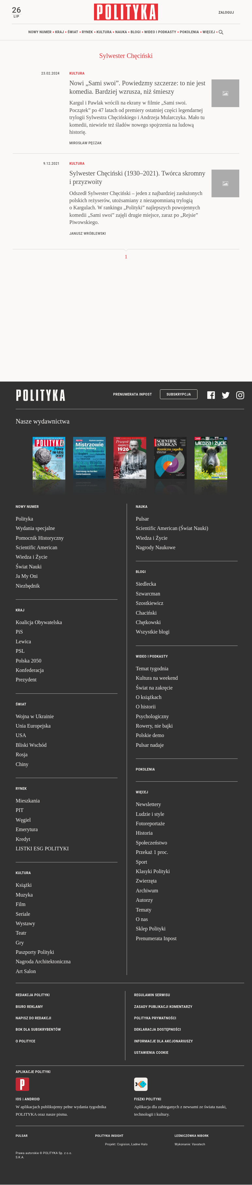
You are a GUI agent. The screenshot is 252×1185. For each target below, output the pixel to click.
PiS (19, 632)
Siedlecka (146, 584)
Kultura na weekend (157, 678)
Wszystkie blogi (153, 632)
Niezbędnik (28, 586)
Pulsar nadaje (150, 745)
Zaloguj (225, 12)
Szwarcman (148, 594)
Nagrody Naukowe (155, 548)
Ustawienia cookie (151, 1053)
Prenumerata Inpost (132, 395)
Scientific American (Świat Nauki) (172, 528)
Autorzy (144, 900)
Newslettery (148, 804)
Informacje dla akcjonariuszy (163, 1041)
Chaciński (146, 613)
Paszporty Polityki (35, 952)
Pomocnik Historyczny (40, 538)
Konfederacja (30, 670)
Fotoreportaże (150, 824)
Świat (73, 32)
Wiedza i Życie (31, 557)
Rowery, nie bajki (154, 726)
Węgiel (23, 820)
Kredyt (23, 839)
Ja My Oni (27, 576)
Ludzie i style (150, 814)
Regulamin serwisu (152, 995)
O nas (142, 919)
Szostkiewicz (149, 603)
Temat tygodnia (152, 669)
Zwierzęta (146, 881)
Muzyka (24, 895)
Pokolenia (189, 32)
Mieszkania (28, 801)
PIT (20, 810)
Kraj (59, 32)
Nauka (121, 32)
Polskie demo (150, 735)
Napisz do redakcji (33, 1018)
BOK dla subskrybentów (38, 1030)
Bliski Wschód (31, 745)
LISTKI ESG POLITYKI (42, 849)
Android (32, 1099)
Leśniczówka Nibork (192, 1136)
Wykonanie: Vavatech (190, 1144)
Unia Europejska (33, 726)
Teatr (21, 933)
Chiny (22, 764)
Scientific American (36, 548)
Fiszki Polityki (147, 1099)
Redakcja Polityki (33, 995)
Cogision (123, 1144)
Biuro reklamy (29, 1007)
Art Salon (26, 971)
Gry (20, 943)
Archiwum (147, 891)
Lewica (23, 642)
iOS (18, 1099)
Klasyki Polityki (153, 871)
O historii (146, 707)
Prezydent (26, 680)
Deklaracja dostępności (157, 1030)
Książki (24, 885)
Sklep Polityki (150, 929)
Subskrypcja (178, 395)
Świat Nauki (29, 567)
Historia (144, 833)
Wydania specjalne (35, 528)
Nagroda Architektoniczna (43, 962)
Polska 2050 (28, 660)
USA (21, 735)
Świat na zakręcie (154, 687)
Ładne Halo (139, 1144)
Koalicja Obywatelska (39, 622)
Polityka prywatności (155, 1018)
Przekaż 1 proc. (152, 852)
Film (20, 904)
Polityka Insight (109, 1136)
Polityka (24, 519)
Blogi (136, 32)
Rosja (21, 755)
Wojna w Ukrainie (35, 716)
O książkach (149, 697)
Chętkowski (148, 622)
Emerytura (27, 829)
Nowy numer (40, 32)
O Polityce (25, 1041)
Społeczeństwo (151, 843)
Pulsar (142, 519)
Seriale (23, 914)
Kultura (104, 32)
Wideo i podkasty (160, 32)
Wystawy (25, 924)
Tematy (143, 910)
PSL (20, 651)
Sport (141, 862)
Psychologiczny (152, 716)
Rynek (87, 32)
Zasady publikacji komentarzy (163, 1007)
